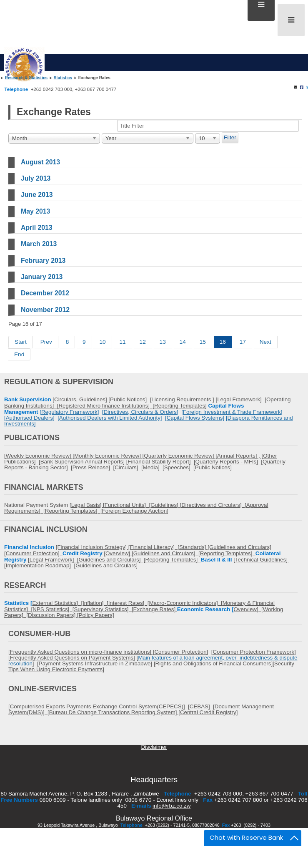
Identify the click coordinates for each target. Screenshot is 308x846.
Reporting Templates (179, 406)
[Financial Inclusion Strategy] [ (93, 547)
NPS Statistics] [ (53, 609)
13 (163, 342)
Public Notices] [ (130, 399)
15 (203, 342)
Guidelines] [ (94, 399)
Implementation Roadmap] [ (40, 565)
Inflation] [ (95, 603)
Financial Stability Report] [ (161, 461)
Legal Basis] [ (88, 505)
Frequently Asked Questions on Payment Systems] (72, 658)
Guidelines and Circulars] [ (166, 553)
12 (143, 342)
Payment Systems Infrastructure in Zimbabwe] (96, 663)
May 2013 (35, 211)
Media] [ (153, 467)
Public (202, 467)
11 (123, 342)
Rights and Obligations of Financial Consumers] (214, 663)
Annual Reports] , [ (240, 456)
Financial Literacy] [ (154, 547)
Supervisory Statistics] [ (103, 609)
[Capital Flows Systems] (194, 418)
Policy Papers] (96, 615)
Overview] (118, 553)
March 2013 (39, 243)
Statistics (63, 78)
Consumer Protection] (34, 553)
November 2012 (45, 309)
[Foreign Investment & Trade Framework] (231, 412)
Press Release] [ (94, 467)
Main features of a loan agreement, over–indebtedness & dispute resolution (152, 661)
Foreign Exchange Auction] (135, 511)
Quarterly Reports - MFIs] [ (229, 461)
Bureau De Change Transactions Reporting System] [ (114, 712)
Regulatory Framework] (70, 412)
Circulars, (66, 399)
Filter (230, 137)
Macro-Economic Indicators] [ (185, 603)
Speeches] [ (179, 467)
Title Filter (8, 132)
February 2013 (43, 260)
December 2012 (45, 293)
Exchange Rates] (155, 609)
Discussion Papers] (52, 615)
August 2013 (40, 162)
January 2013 (42, 276)
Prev (46, 342)
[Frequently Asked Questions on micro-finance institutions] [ (81, 652)
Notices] (221, 467)
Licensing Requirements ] (183, 399)
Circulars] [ (129, 467)
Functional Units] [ (127, 505)
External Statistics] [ (57, 603)
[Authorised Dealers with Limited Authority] (110, 418)
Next (265, 342)
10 (102, 342)
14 (183, 342)
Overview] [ (248, 609)
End (19, 354)
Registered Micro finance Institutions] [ (106, 406)
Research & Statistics (26, 78)
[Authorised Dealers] (29, 418)
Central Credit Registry (208, 712)
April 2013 (37, 227)
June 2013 (37, 194)
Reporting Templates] (227, 553)
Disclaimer (154, 747)
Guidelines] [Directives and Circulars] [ (198, 505)
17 (243, 342)
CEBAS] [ (202, 706)
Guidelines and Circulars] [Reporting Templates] (140, 559)
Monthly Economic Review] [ (109, 456)
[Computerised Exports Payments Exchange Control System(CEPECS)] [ (99, 706)
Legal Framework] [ (241, 399)
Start (21, 342)
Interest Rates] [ (128, 603)
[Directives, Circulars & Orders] (140, 412)
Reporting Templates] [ (73, 511)
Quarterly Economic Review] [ (180, 456)
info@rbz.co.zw (171, 806)
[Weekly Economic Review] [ (39, 456)
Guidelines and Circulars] (106, 565)
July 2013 (35, 178)
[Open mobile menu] (291, 20)
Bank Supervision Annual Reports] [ (84, 461)
